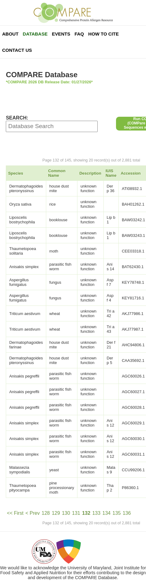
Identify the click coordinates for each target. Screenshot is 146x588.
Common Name (57, 173)
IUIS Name (111, 173)
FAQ (79, 33)
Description (90, 173)
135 (117, 513)
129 (56, 513)
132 (86, 513)
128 (46, 513)
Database (35, 33)
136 (127, 513)
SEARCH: (17, 117)
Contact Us (17, 50)
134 (107, 513)
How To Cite (103, 33)
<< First (15, 513)
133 (96, 513)
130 (66, 513)
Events (61, 33)
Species (15, 173)
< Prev (32, 513)
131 (76, 513)
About (10, 33)
